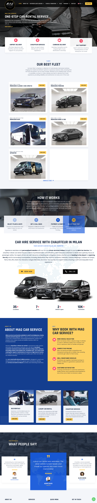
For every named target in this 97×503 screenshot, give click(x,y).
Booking (67, 3)
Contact (73, 3)
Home (20, 3)
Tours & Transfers (51, 3)
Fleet (60, 3)
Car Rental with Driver (37, 3)
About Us (25, 3)
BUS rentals (15, 439)
